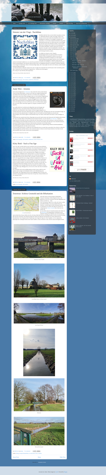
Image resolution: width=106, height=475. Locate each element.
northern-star (72, 125)
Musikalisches (88, 120)
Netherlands (36, 79)
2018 (72, 83)
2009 (72, 101)
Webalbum (83, 126)
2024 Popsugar (19, 79)
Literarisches (81, 119)
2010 (72, 99)
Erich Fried (84, 125)
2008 (72, 103)
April (73, 54)
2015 (72, 89)
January (74, 70)
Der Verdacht (76, 161)
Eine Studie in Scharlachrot (79, 144)
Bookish (54, 23)
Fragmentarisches (75, 120)
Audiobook (30, 79)
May (73, 53)
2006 (72, 107)
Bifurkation (44, 212)
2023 (72, 73)
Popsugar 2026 (22, 23)
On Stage (75, 126)
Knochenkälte (76, 150)
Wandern (61, 23)
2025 (72, 35)
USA (41, 139)
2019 (72, 80)
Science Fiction (37, 139)
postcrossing (90, 119)
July (73, 48)
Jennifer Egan (76, 139)
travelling (92, 122)
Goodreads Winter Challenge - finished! (84, 203)
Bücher (89, 125)
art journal (92, 123)
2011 (72, 97)
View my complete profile (74, 180)
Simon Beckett (76, 151)
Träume (92, 125)
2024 (72, 37)
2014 (72, 91)
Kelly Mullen (76, 158)
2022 (72, 74)
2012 (72, 95)
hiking (17, 453)
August (74, 47)
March (73, 56)
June (73, 50)
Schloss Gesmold (50, 208)
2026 (72, 33)
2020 (72, 79)
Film (77, 125)
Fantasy (82, 120)
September (74, 44)
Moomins (71, 126)
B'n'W (79, 125)
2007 (72, 105)
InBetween (73, 178)
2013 (72, 93)
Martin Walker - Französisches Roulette (84, 210)
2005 (72, 109)
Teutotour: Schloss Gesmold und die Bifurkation (33, 193)
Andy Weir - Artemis (21, 89)
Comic (79, 126)
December (74, 38)
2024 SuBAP (25, 79)
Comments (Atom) (42, 462)
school (86, 126)
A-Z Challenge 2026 (32, 23)
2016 (72, 87)
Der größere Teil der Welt (78, 138)
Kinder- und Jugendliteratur (81, 122)
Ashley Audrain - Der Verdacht (82, 218)
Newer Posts (16, 457)
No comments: (27, 77)
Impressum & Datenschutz (81, 23)
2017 (72, 85)
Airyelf (56, 471)
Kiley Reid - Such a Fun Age (24, 143)
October (74, 42)
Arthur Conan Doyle (77, 145)
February (74, 59)
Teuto (36, 453)
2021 (72, 77)
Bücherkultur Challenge (45, 23)
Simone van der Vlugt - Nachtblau (27, 32)
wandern (40, 453)
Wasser (83, 123)
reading (87, 123)
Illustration (72, 123)
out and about (32, 453)
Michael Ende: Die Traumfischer (82, 188)
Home (14, 23)
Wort (88, 126)
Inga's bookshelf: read (82, 135)
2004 (72, 111)
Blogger (65, 471)
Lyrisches (78, 123)
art (70, 120)
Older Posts (63, 457)
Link (23, 212)
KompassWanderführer (24, 453)
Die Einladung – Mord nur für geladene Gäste (79, 156)
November (74, 41)
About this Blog (69, 23)
